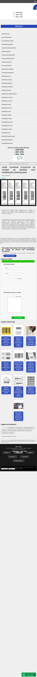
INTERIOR (4, 430)
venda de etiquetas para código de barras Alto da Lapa (6, 341)
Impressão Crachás (6, 76)
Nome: (13, 269)
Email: (13, 274)
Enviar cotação (18, 317)
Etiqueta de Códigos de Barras (9, 48)
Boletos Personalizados (8, 40)
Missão (30, 452)
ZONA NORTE (12, 427)
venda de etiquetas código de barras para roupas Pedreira (18, 341)
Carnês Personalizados (7, 44)
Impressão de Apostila (7, 79)
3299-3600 (19, 12)
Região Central (21, 430)
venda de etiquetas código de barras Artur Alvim (6, 366)
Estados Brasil (19, 427)
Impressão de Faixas (6, 104)
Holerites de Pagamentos (8, 72)
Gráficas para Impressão (8, 69)
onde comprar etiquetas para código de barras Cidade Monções (18, 366)
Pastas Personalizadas (7, 143)
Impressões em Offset (7, 129)
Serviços (19, 26)
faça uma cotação (9, 255)
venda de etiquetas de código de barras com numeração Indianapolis (30, 366)
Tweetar (4, 178)
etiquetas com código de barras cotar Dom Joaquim (30, 390)
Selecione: (4, 427)
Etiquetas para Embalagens (8, 55)
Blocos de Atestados (7, 37)
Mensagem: (13, 304)
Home (6, 452)
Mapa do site (18, 460)
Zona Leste (28, 430)
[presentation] (13, 287)
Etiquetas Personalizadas (8, 58)
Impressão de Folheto (7, 108)
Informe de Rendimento (7, 139)
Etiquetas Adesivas (6, 51)
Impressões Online (6, 132)
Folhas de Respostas (7, 65)
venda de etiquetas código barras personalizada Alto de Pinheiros (18, 391)
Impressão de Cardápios (7, 86)
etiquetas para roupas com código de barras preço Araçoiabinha (30, 341)
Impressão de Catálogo (7, 97)
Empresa (18, 452)
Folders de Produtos (7, 62)
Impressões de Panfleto (7, 122)
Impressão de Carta (6, 90)
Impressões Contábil (7, 115)
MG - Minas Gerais (12, 430)
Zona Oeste (5, 432)
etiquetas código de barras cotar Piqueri (6, 390)
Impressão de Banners (7, 83)
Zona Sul (11, 432)
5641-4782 (19, 14)
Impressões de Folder (7, 118)
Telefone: (15, 279)
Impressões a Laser (6, 111)
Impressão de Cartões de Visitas (9, 93)
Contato (24, 456)
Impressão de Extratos (7, 101)
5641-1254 (19, 17)
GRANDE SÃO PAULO (28, 427)
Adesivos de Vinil (6, 33)
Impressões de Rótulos (7, 125)
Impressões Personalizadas (8, 136)
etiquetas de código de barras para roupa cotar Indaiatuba (18, 416)
